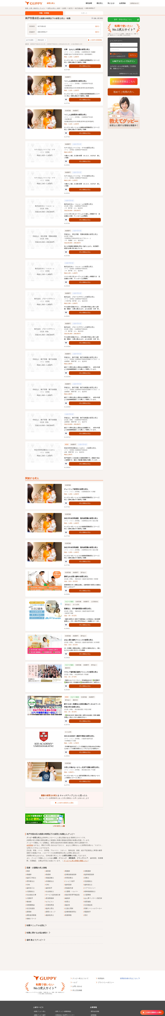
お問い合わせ (77, 986)
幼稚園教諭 (30, 905)
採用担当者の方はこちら (130, 978)
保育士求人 (51, 3)
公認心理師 (68, 908)
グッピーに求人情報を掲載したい (76, 861)
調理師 (28, 912)
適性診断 (89, 3)
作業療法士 (49, 881)
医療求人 (74, 837)
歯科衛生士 (87, 885)
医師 (27, 871)
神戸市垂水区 (79, 8)
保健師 (28, 874)
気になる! (111, 3)
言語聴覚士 (87, 881)
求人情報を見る (85, 66)
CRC (46, 885)
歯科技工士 (30, 888)
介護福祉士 (30, 891)
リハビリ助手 (69, 881)
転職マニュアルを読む (37, 925)
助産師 (47, 874)
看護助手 (87, 912)
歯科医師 (68, 885)
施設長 (67, 905)
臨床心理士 (49, 908)
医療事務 (68, 915)
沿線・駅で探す (97, 18)
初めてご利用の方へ (123, 92)
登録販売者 (68, 888)
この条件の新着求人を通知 (64, 803)
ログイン (133, 55)
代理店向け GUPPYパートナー (64, 1015)
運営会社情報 (95, 1011)
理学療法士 (30, 881)
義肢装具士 (49, 915)
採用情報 (93, 1015)
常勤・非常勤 (44, 13)
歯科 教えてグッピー (36, 940)
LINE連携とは (58, 826)
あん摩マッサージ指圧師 (92, 898)
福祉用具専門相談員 (72, 895)
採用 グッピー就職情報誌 (63, 1011)
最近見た (100, 3)
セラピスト (49, 902)
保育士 (67, 902)
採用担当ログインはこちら (127, 73)
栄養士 (86, 878)
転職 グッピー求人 (39, 1011)
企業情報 (93, 1007)
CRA (27, 885)
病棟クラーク (30, 919)
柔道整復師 (49, 898)
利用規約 (101, 978)
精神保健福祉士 (89, 891)
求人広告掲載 (77, 990)
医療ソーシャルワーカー (92, 908)
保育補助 (87, 902)
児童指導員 (49, 905)
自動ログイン (117, 54)
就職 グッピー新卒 (39, 1015)
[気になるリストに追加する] (66, 66)
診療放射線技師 (70, 874)
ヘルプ (74, 982)
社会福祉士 (49, 891)
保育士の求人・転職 (53, 8)
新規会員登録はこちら (123, 81)
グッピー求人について (80, 978)
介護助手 (29, 898)
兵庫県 (64, 8)
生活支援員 (30, 908)
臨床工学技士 (30, 878)
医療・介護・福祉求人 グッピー (35, 8)
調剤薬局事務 (30, 915)
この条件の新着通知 (95, 40)
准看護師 (87, 871)
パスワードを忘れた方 (117, 56)
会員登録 (122, 3)
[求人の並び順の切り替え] (30, 40)
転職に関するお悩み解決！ (38, 933)
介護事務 (87, 895)
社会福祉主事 (30, 895)
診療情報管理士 (70, 912)
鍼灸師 (67, 898)
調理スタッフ (49, 912)
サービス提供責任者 (52, 895)
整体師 (28, 902)
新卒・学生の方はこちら (126, 19)
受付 (85, 915)
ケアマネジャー (89, 888)
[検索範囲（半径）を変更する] (42, 40)
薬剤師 (47, 871)
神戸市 (71, 8)
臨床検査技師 (88, 874)
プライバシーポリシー (106, 982)
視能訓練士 (49, 878)
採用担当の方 (134, 3)
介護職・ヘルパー (71, 891)
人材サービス (38, 1007)
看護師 (67, 871)
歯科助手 (48, 888)
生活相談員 (87, 905)
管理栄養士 (68, 878)
